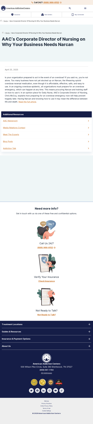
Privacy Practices (47, 403)
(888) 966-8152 (51, 2)
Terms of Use (46, 408)
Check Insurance (46, 281)
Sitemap (46, 401)
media (6, 21)
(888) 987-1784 (47, 370)
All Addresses (46, 373)
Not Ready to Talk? (46, 314)
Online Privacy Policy (46, 406)
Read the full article (27, 102)
